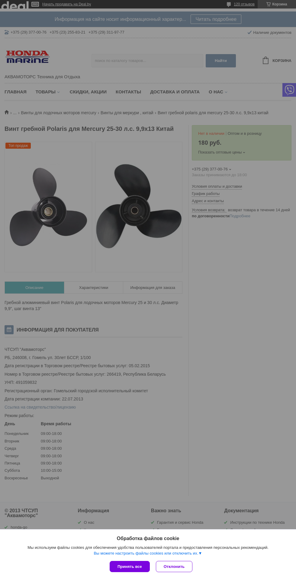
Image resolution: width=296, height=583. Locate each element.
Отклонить (174, 566)
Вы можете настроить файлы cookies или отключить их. (146, 553)
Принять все (129, 566)
